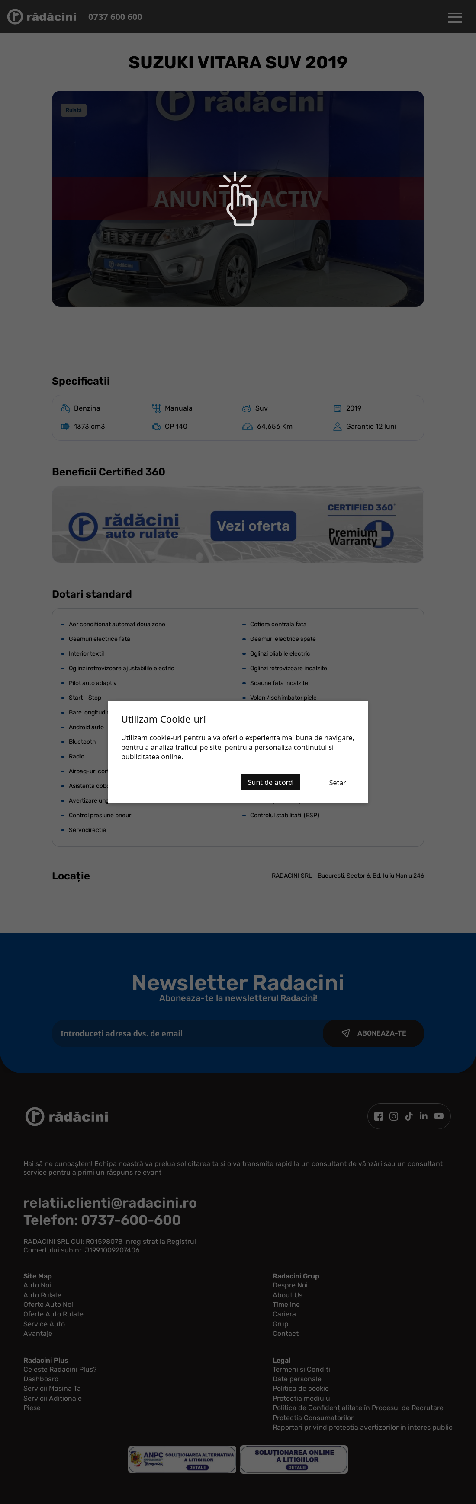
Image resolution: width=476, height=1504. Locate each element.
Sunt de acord (270, 782)
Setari (338, 782)
